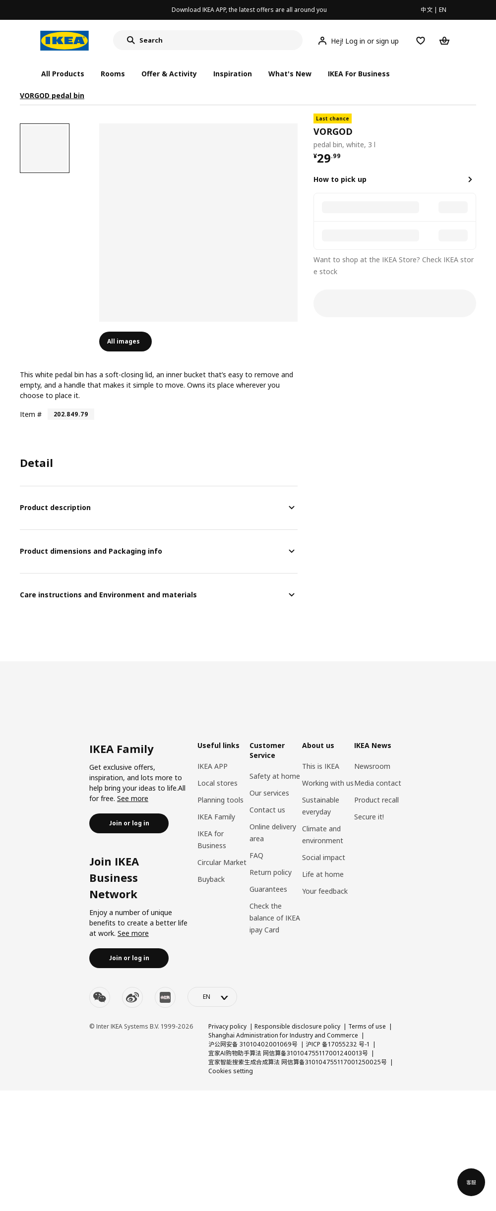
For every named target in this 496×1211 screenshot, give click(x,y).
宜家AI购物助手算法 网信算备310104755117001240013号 (288, 1053)
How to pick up (340, 179)
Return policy (270, 872)
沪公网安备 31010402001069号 (253, 1044)
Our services (269, 793)
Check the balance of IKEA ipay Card (274, 917)
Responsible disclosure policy (297, 1026)
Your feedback (325, 891)
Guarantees (268, 889)
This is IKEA (320, 766)
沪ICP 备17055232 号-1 (338, 1044)
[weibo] (132, 997)
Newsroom (372, 766)
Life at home (323, 874)
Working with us (328, 783)
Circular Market (222, 862)
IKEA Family (216, 816)
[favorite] (472, 132)
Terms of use (367, 1026)
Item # (31, 414)
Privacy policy (227, 1026)
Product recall (376, 800)
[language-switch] (212, 997)
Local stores (217, 783)
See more (132, 798)
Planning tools (220, 800)
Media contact (377, 783)
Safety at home (274, 776)
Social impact (323, 857)
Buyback (211, 879)
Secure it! (369, 816)
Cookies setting (230, 1071)
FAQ (256, 855)
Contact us (267, 809)
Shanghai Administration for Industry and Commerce (283, 1035)
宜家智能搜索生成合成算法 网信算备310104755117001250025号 (297, 1062)
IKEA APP (212, 766)
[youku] (165, 997)
